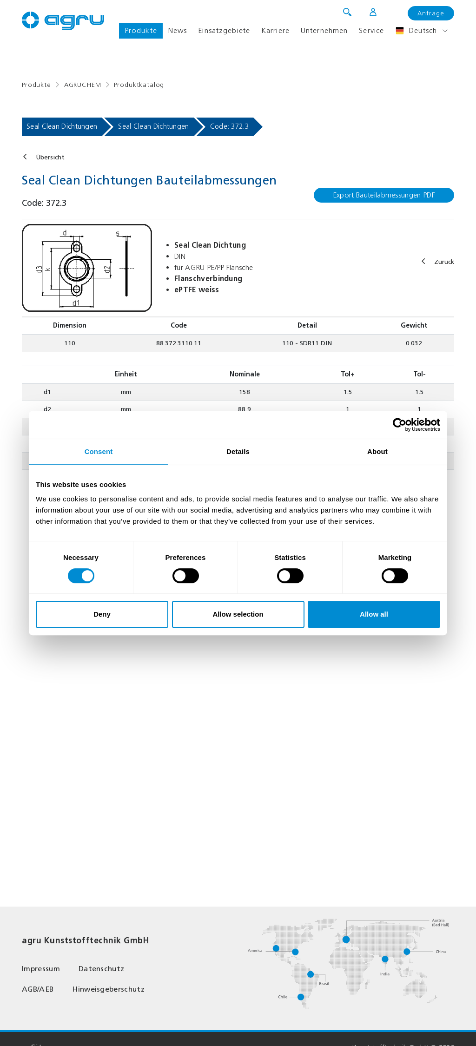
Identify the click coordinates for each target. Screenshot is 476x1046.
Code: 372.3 (229, 126)
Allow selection (237, 614)
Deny (102, 614)
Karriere (275, 30)
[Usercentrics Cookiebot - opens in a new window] (399, 425)
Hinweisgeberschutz (108, 989)
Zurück (444, 262)
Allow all (374, 614)
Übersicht (50, 157)
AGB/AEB (37, 989)
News (177, 30)
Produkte (141, 30)
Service (371, 30)
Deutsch (416, 30)
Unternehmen (324, 30)
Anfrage (430, 13)
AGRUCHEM (82, 85)
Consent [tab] (99, 451)
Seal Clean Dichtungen (61, 126)
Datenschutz (102, 968)
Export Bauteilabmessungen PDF (384, 195)
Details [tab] (238, 451)
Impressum (41, 968)
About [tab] (377, 451)
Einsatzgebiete (224, 30)
